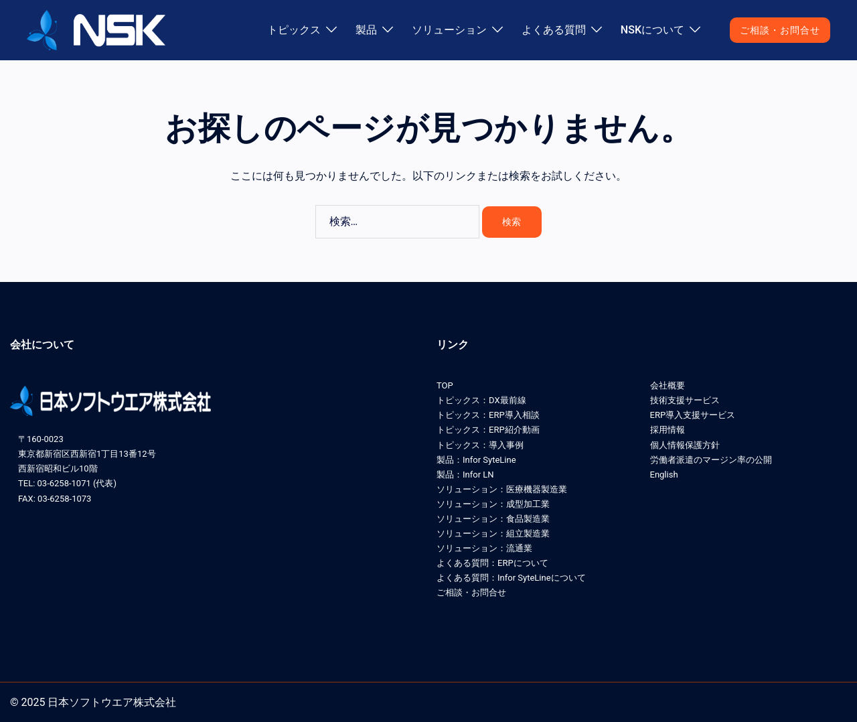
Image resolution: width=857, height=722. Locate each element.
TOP (445, 385)
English (664, 475)
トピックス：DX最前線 (481, 400)
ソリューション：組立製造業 (493, 533)
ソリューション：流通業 (484, 548)
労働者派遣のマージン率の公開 (711, 460)
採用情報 (667, 430)
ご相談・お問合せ (780, 30)
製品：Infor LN (465, 475)
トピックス (294, 29)
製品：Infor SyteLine (476, 460)
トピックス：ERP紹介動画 (488, 430)
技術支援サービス (685, 400)
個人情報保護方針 (685, 445)
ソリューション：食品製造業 (493, 519)
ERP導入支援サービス (693, 415)
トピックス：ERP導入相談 (488, 415)
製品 (366, 29)
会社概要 (667, 385)
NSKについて (652, 29)
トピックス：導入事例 (480, 445)
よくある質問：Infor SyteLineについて (511, 578)
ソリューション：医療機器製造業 (502, 489)
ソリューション (449, 29)
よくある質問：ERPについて (492, 563)
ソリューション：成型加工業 (493, 504)
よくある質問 (554, 29)
